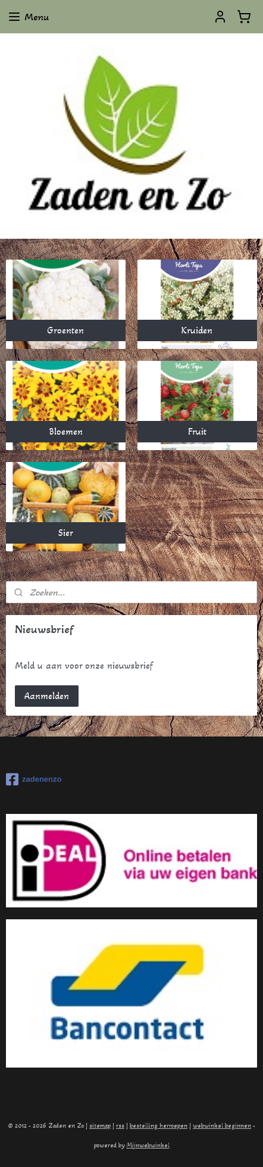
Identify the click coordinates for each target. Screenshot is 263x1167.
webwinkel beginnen (222, 1125)
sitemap (100, 1125)
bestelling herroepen (158, 1125)
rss (120, 1125)
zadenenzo (33, 779)
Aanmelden (46, 695)
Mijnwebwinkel (148, 1145)
